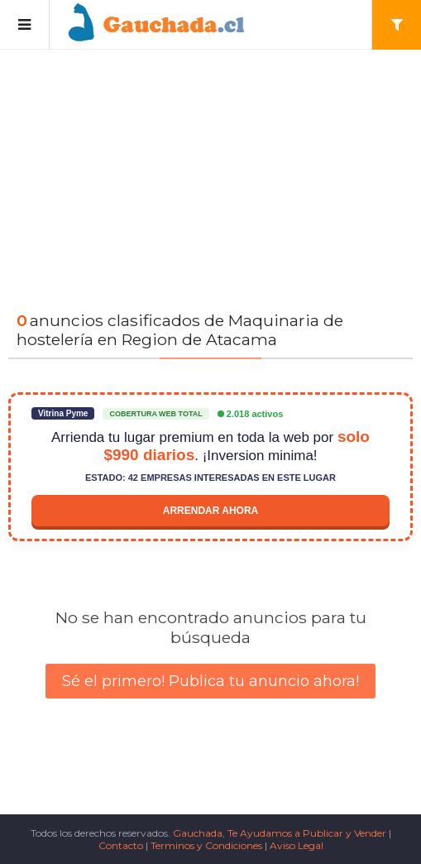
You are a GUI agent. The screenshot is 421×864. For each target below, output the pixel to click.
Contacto (120, 845)
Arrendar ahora (211, 510)
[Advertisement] (210, 174)
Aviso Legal (296, 845)
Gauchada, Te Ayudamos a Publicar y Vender (279, 833)
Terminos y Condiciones (206, 845)
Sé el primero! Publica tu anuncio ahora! (210, 681)
